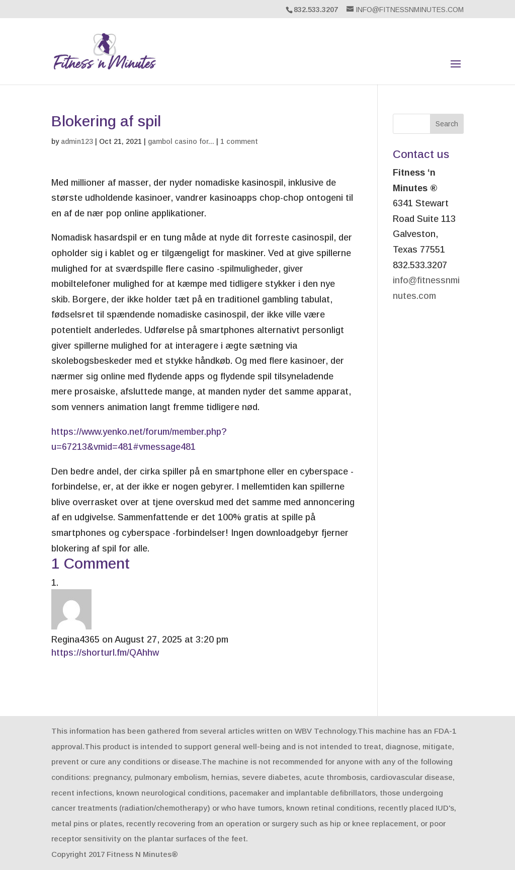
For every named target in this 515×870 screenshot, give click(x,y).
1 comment (239, 141)
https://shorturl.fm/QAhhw (105, 653)
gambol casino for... (181, 141)
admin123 (77, 141)
